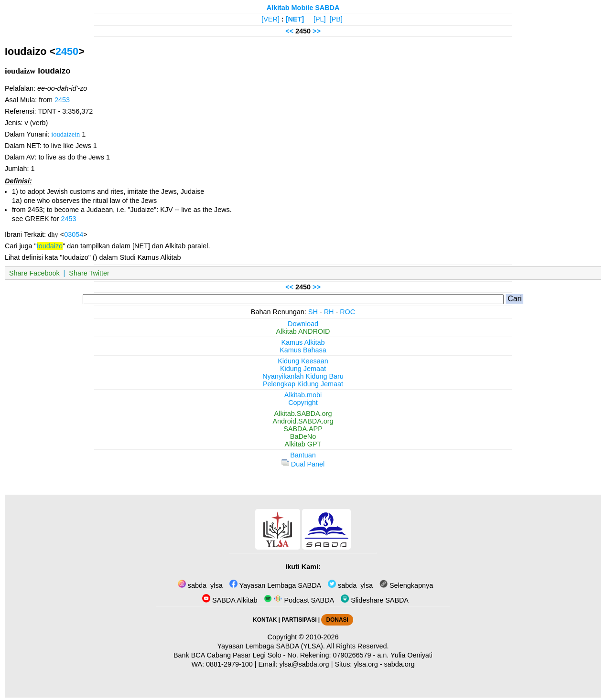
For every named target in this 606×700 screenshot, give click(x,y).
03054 (73, 234)
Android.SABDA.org (302, 421)
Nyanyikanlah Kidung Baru (303, 376)
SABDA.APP (303, 429)
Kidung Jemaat (303, 368)
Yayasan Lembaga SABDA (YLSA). (271, 646)
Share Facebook (34, 273)
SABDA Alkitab (229, 600)
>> (317, 31)
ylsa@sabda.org (304, 664)
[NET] (295, 19)
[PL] (320, 19)
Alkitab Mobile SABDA (303, 7)
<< (289, 31)
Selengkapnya (406, 585)
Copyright (303, 402)
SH (313, 312)
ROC (347, 312)
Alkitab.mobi (303, 395)
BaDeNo (303, 436)
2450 (66, 51)
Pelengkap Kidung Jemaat (303, 384)
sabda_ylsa (200, 585)
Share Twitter (89, 273)
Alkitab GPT (303, 444)
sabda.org (399, 664)
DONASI (337, 619)
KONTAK (265, 619)
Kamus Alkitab (303, 342)
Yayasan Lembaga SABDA (275, 585)
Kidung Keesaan (303, 361)
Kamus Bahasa (303, 350)
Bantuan (303, 455)
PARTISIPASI (298, 619)
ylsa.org (366, 664)
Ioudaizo (50, 246)
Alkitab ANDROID (303, 331)
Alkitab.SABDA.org (303, 413)
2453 (62, 100)
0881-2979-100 (229, 664)
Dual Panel (303, 464)
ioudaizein (65, 134)
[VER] (270, 19)
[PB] (336, 19)
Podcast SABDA (299, 600)
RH (329, 312)
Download (303, 324)
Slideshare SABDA (375, 600)
